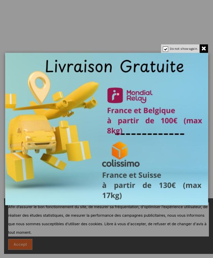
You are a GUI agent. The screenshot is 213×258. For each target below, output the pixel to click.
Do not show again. (184, 49)
